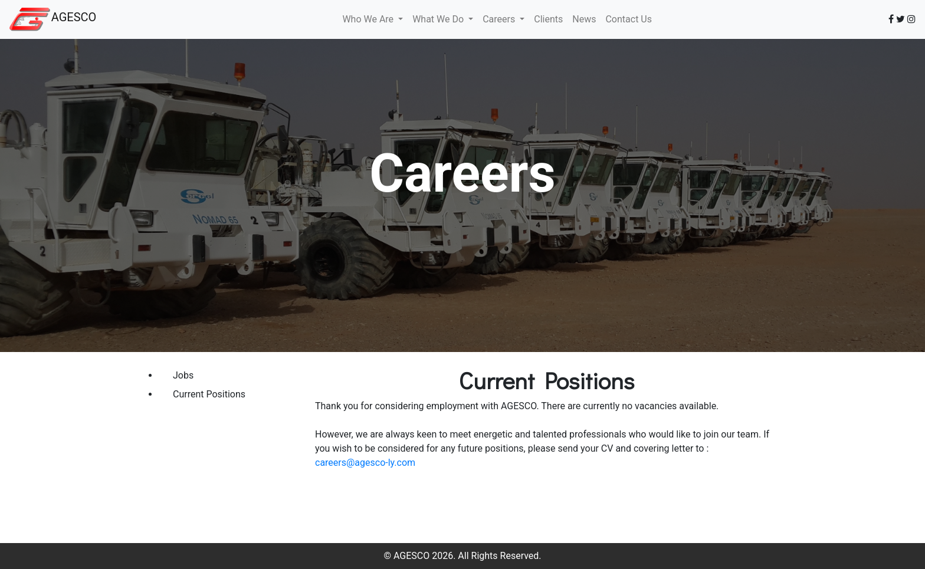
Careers (500, 19)
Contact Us (628, 19)
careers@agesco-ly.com (365, 462)
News (584, 19)
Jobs (183, 375)
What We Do (439, 19)
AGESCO (74, 17)
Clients (548, 19)
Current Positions (209, 394)
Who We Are (369, 19)
